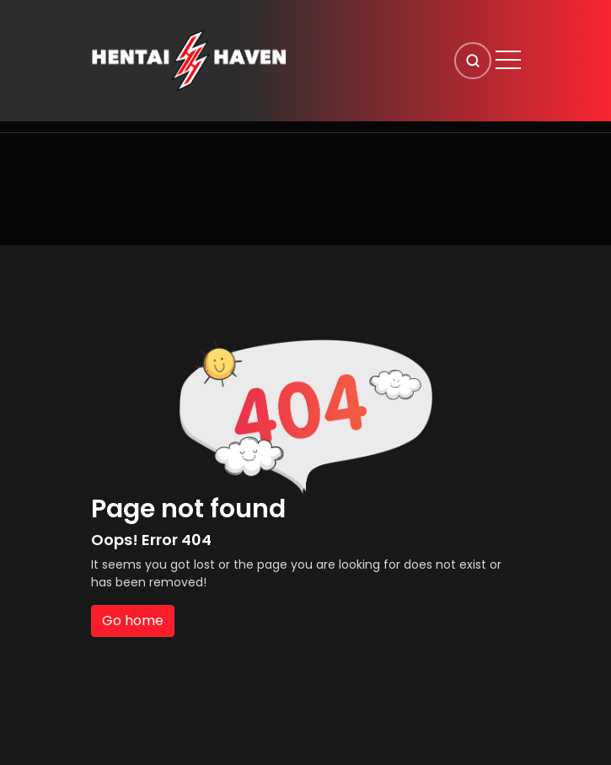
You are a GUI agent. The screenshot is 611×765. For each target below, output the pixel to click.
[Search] (472, 60)
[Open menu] (508, 60)
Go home (132, 620)
